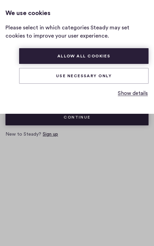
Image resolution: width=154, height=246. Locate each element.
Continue (77, 117)
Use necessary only (84, 76)
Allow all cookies (84, 56)
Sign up (50, 134)
